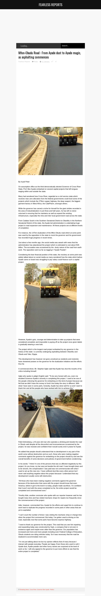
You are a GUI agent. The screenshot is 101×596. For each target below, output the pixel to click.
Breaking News (24, 589)
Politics (52, 589)
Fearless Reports (50, 4)
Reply (36, 61)
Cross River (33, 589)
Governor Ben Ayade (43, 589)
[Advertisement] (50, 27)
